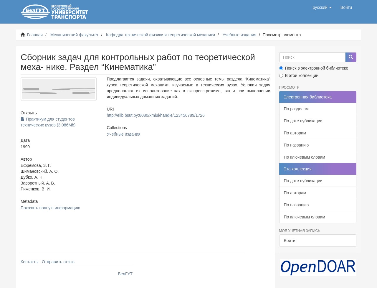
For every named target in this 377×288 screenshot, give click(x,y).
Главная (35, 34)
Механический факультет (74, 34)
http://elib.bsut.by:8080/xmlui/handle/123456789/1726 (155, 115)
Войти (289, 240)
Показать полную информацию (50, 207)
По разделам (296, 108)
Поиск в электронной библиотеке (313, 68)
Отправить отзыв (58, 261)
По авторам (295, 133)
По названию (296, 145)
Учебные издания (239, 34)
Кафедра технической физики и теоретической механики (160, 34)
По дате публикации (303, 121)
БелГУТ (125, 273)
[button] (322, 7)
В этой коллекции (298, 75)
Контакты (29, 261)
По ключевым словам (304, 157)
